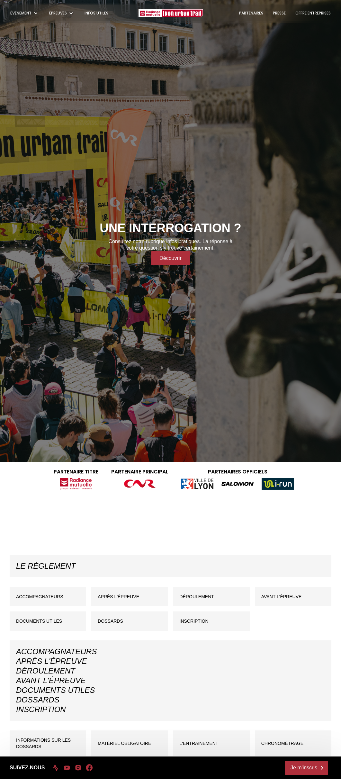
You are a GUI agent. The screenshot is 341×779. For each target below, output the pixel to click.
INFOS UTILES (96, 13)
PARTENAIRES (251, 13)
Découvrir (170, 258)
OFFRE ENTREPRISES (313, 13)
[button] (24, 13)
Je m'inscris (304, 767)
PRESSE (279, 13)
